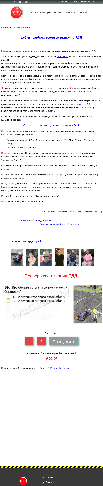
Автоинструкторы (37, 12)
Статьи (74, 12)
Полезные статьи (21, 28)
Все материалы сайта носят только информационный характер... (72, 242)
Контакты (83, 12)
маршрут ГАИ (90, 124)
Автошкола (57, 12)
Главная (50, 477)
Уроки (49, 12)
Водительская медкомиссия (37, 251)
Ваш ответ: (51, 364)
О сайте (50, 482)
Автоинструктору (66, 1)
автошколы (94, 60)
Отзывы (66, 12)
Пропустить (63, 372)
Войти (76, 1)
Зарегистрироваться (88, 1)
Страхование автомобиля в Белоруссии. (60, 255)
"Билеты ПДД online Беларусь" (54, 399)
